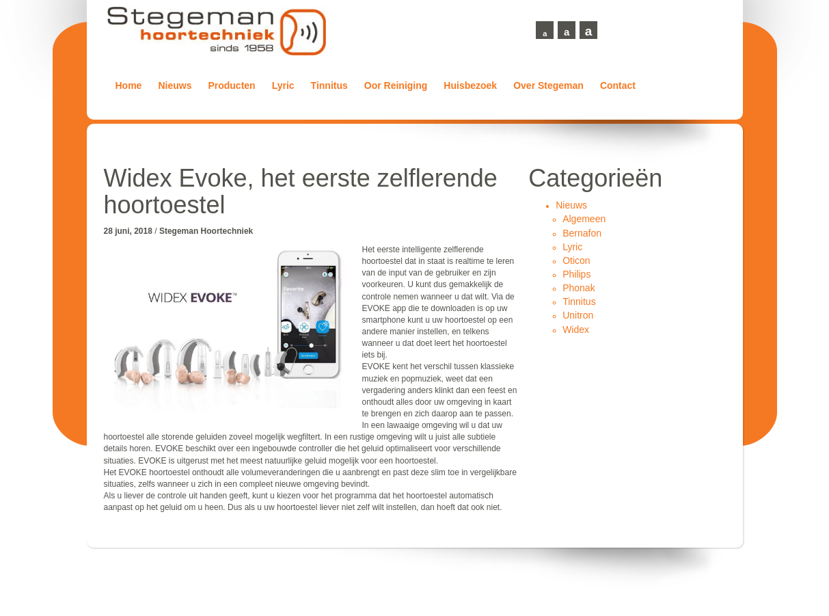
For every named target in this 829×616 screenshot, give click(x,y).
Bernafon (581, 233)
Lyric (283, 85)
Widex (575, 329)
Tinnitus (329, 85)
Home (128, 85)
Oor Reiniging (396, 85)
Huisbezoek (470, 85)
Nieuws (174, 85)
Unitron (577, 315)
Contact (618, 85)
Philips (576, 274)
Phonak (578, 287)
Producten (231, 85)
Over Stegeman (548, 85)
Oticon (576, 260)
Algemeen (584, 218)
